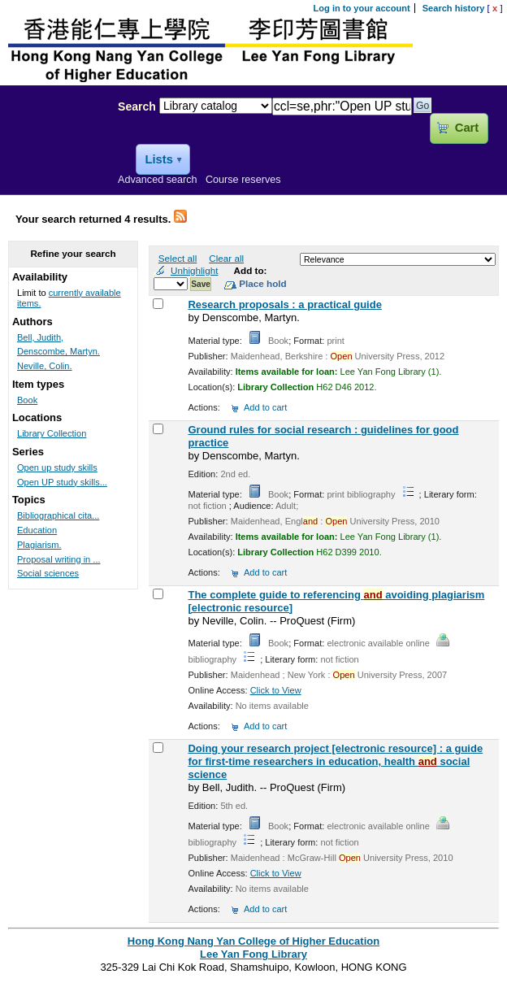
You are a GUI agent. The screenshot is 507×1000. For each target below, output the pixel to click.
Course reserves (243, 179)
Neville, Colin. (44, 366)
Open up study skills (57, 467)
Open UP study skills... (62, 482)
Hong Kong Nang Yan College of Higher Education (253, 941)
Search (137, 106)
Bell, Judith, (40, 337)
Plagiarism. (39, 545)
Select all (177, 258)
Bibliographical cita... (58, 515)
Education (37, 530)
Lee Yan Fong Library (54, 141)
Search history (453, 8)
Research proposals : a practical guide (284, 304)
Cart (467, 127)
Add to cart (265, 407)
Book (27, 400)
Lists (158, 159)
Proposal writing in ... (59, 559)
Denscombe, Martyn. (58, 351)
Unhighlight (194, 270)
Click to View (275, 690)
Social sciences (48, 573)
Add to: (250, 270)
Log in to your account (362, 8)
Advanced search (157, 179)
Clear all (226, 258)
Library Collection (51, 433)
